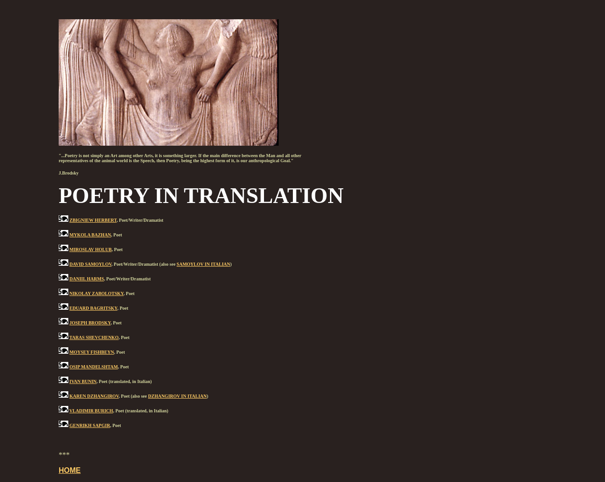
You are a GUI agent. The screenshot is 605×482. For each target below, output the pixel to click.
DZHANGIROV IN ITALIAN (177, 396)
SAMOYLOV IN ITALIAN (203, 264)
